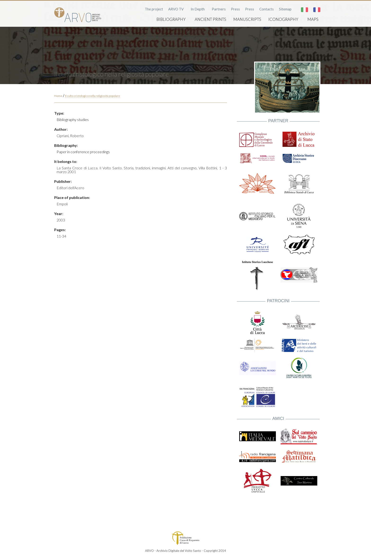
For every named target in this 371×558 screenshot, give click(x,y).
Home (58, 96)
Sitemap (285, 9)
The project (154, 9)
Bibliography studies (73, 119)
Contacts (266, 9)
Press (235, 9)
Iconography (283, 19)
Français (316, 9)
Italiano (304, 9)
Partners (219, 9)
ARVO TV (176, 9)
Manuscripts (247, 19)
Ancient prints (210, 19)
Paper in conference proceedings (83, 151)
